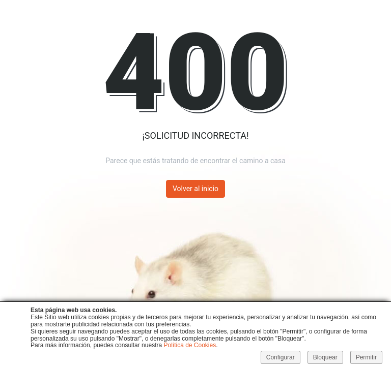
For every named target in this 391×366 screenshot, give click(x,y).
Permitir (366, 357)
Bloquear (325, 357)
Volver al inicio (195, 189)
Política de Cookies (189, 345)
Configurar (280, 357)
